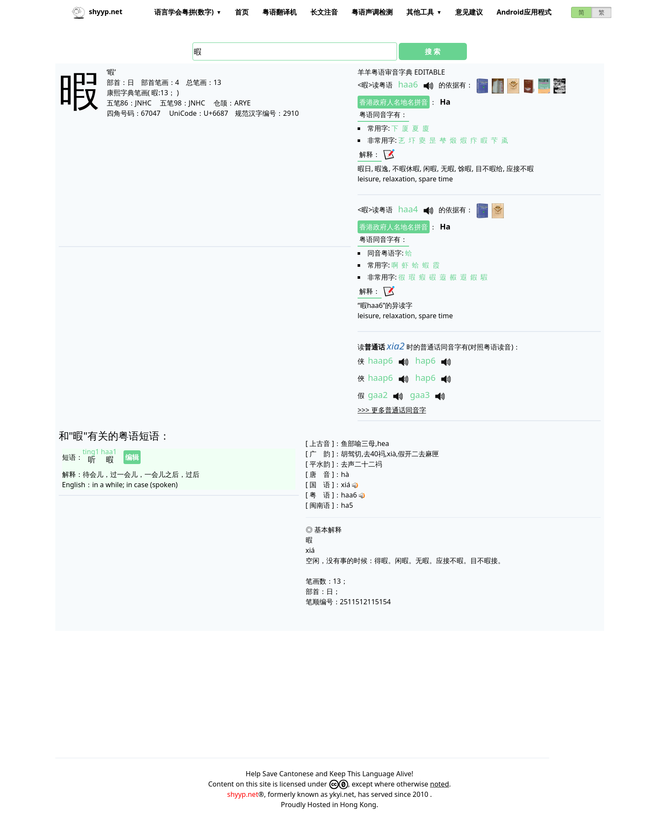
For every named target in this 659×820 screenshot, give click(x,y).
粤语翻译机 (279, 12)
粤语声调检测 (372, 12)
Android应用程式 (524, 12)
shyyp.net (243, 794)
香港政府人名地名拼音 (393, 102)
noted (439, 784)
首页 (242, 12)
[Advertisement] (188, 182)
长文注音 (324, 12)
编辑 (132, 457)
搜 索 (432, 51)
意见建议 (469, 12)
